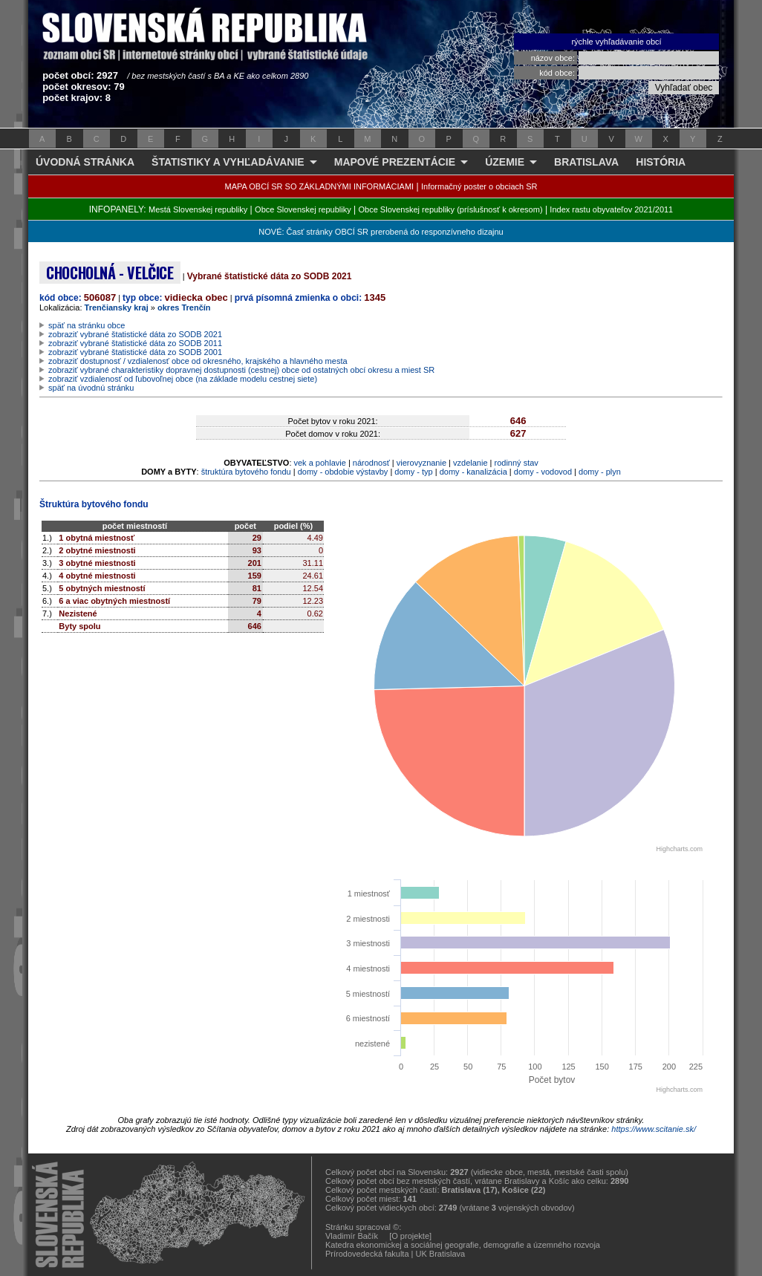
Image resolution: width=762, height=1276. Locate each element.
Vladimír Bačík (351, 1235)
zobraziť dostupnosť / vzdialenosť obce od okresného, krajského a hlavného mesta (198, 361)
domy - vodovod (543, 471)
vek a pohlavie (320, 462)
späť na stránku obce (86, 325)
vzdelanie (470, 462)
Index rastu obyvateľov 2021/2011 (611, 209)
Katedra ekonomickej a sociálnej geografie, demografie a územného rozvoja (462, 1244)
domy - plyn (600, 471)
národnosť (371, 462)
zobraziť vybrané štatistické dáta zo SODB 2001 (135, 352)
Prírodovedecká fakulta (367, 1253)
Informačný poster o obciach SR (479, 186)
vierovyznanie (421, 462)
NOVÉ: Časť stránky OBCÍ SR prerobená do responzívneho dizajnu (380, 231)
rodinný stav (516, 462)
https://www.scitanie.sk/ (653, 1128)
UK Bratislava (441, 1253)
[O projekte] (410, 1235)
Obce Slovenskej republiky (303, 209)
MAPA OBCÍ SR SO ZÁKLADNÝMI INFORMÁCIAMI (319, 186)
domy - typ (413, 471)
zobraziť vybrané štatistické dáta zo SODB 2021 (135, 334)
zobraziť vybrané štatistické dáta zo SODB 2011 (135, 343)
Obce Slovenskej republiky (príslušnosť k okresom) (451, 209)
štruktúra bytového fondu (246, 471)
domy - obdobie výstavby (343, 471)
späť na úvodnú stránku (91, 387)
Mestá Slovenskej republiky (198, 209)
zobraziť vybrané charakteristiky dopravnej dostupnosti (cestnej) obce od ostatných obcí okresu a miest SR (241, 369)
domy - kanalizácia (473, 471)
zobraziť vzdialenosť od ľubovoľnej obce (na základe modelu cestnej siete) (182, 378)
